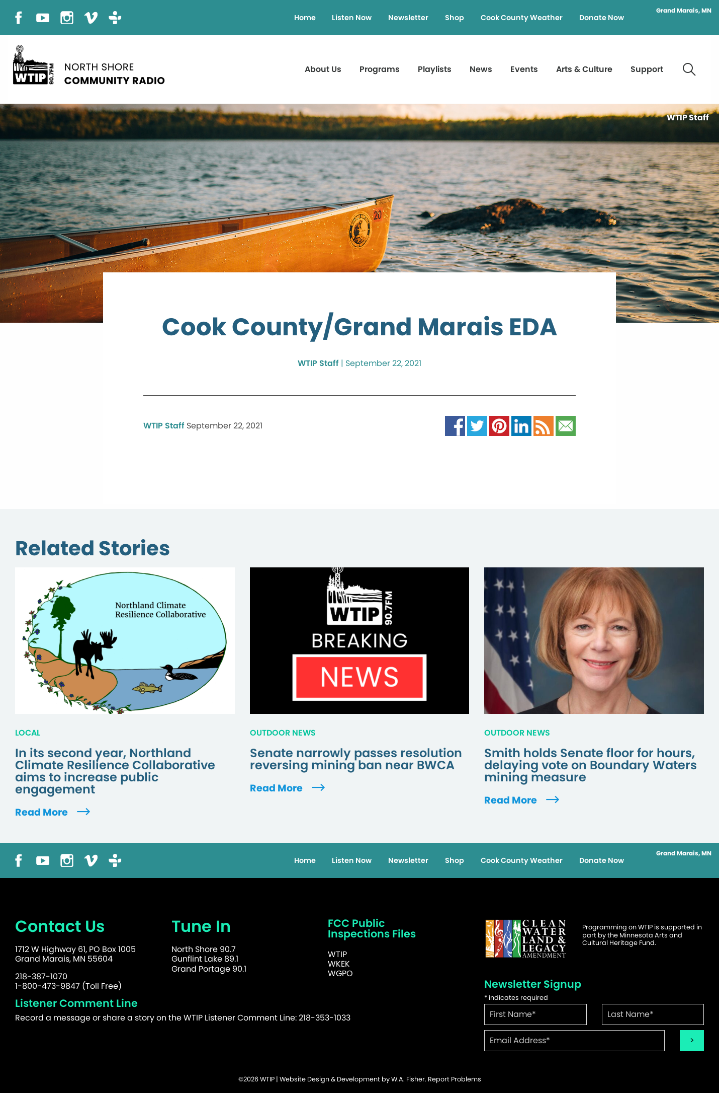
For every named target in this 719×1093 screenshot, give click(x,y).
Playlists (435, 69)
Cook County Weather (522, 18)
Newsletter (408, 18)
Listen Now (352, 18)
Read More (54, 812)
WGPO (340, 973)
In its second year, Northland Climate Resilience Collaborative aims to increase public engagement (115, 771)
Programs (379, 69)
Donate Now (601, 18)
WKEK (339, 964)
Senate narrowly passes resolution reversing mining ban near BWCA (356, 759)
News (481, 69)
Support (647, 69)
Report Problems (454, 1079)
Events (524, 69)
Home (305, 18)
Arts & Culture (584, 69)
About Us (323, 69)
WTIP (337, 954)
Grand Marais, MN (683, 11)
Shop (454, 18)
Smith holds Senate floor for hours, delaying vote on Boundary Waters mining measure (590, 765)
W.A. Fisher (408, 1079)
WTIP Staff (318, 363)
